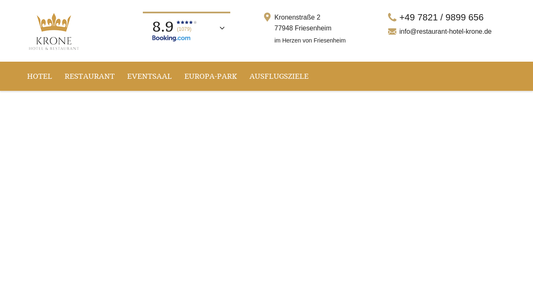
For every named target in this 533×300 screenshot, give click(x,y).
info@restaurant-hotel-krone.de (445, 31)
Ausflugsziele (279, 76)
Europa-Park (210, 76)
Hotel (39, 76)
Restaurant (90, 76)
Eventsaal (149, 76)
